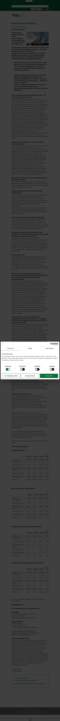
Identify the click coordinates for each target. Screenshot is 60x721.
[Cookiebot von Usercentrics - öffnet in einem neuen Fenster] (51, 344)
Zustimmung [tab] (10, 348)
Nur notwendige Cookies (11, 375)
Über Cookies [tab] (49, 348)
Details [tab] (30, 348)
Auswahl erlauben (30, 375)
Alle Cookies (48, 375)
